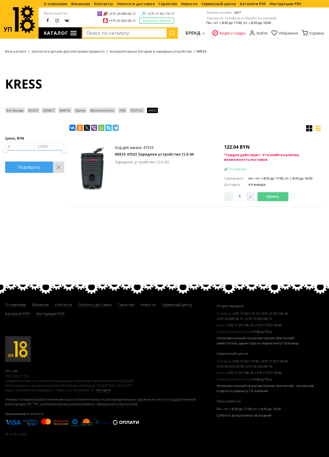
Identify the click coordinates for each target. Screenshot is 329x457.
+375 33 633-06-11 (122, 20)
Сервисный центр (218, 3)
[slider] (5, 150)
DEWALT (48, 110)
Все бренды (14, 110)
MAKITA (65, 110)
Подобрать (29, 167)
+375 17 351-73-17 (160, 13)
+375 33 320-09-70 (258, 366)
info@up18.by (261, 331)
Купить (273, 196)
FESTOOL (137, 110)
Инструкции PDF (285, 3)
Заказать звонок (157, 20)
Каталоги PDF (253, 3)
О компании (55, 3)
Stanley (80, 110)
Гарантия (168, 3)
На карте (103, 390)
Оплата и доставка (136, 3)
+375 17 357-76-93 (268, 325)
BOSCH (33, 110)
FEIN (122, 110)
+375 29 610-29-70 (229, 366)
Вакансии (80, 3)
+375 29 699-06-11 (122, 13)
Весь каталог (15, 51)
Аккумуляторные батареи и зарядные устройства (150, 51)
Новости (189, 3)
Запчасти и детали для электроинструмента (68, 51)
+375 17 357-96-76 (274, 313)
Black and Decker (102, 110)
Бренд (193, 33)
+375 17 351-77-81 (245, 361)
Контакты (103, 3)
